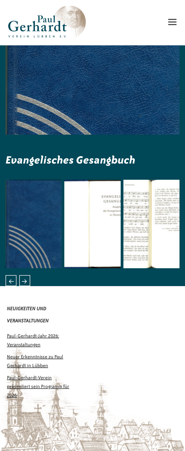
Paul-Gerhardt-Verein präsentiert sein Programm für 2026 (38, 386)
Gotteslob (24, 280)
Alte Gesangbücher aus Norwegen (10, 280)
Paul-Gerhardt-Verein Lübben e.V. (43, 10)
